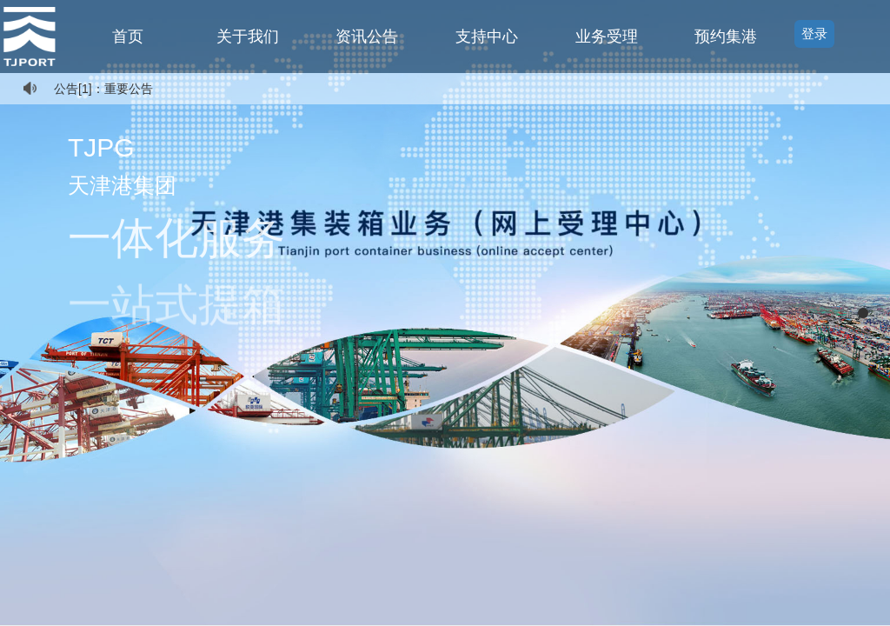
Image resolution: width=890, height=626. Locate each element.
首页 (127, 36)
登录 (814, 33)
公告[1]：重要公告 (103, 89)
